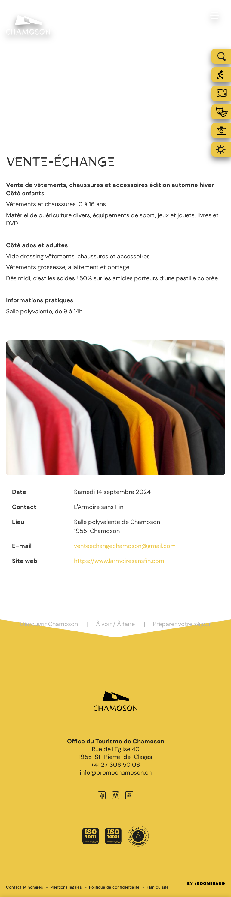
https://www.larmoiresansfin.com (119, 561)
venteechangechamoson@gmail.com (125, 546)
